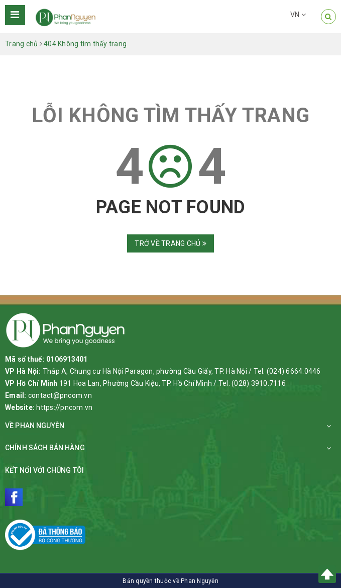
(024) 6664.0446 (294, 371)
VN (298, 15)
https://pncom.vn (64, 407)
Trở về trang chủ (170, 243)
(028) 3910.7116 (259, 383)
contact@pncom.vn (60, 395)
